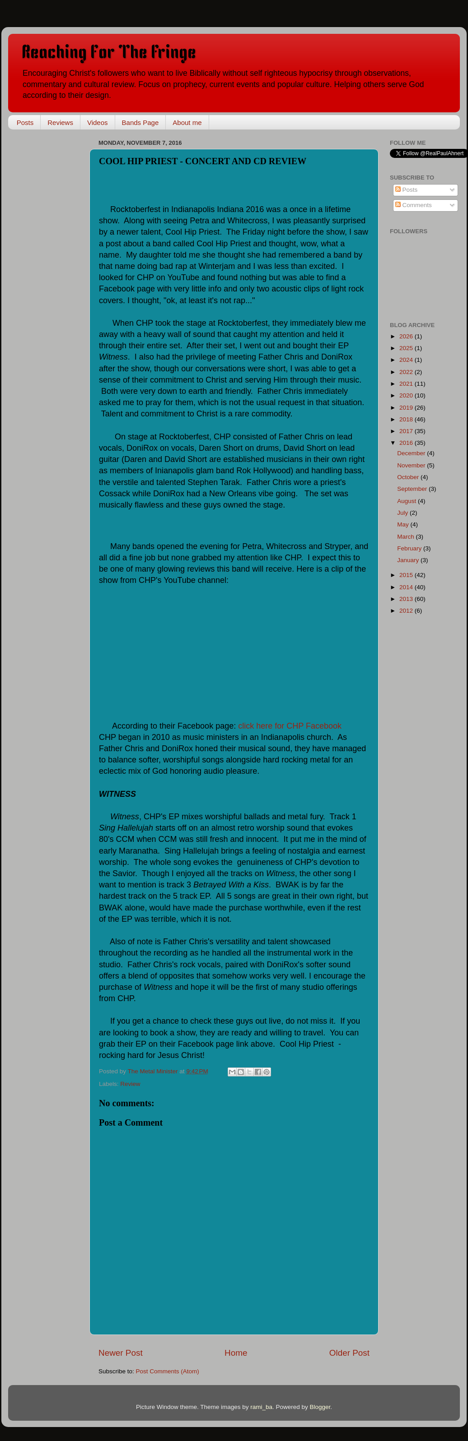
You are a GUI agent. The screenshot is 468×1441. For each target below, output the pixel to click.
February (410, 548)
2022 (407, 372)
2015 (407, 575)
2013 (407, 599)
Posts (25, 122)
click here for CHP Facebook (290, 725)
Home (236, 1353)
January (409, 560)
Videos (97, 122)
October (409, 477)
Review (130, 1084)
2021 (407, 383)
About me (187, 122)
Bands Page (140, 122)
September (413, 488)
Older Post (349, 1353)
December (412, 453)
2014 (407, 587)
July (403, 512)
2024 (407, 359)
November (412, 465)
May (403, 524)
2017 (407, 431)
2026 (407, 336)
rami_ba (261, 1407)
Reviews (60, 122)
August (407, 501)
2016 (407, 442)
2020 (407, 395)
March (406, 536)
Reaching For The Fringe (109, 53)
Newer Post (120, 1353)
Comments (413, 205)
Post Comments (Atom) (167, 1371)
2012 (407, 610)
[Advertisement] (53, 271)
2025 (407, 348)
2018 (407, 419)
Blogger (320, 1407)
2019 (407, 407)
